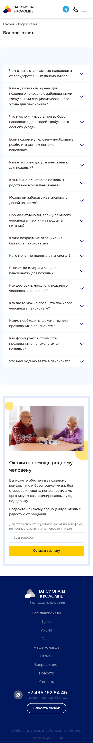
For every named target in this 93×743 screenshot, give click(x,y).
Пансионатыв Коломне (20, 9)
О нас (46, 639)
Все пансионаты (46, 613)
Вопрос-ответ (46, 664)
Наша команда (46, 647)
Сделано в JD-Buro (46, 738)
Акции (46, 630)
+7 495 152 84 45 (47, 693)
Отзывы (46, 656)
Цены (46, 621)
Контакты (46, 682)
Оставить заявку (46, 550)
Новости (46, 673)
